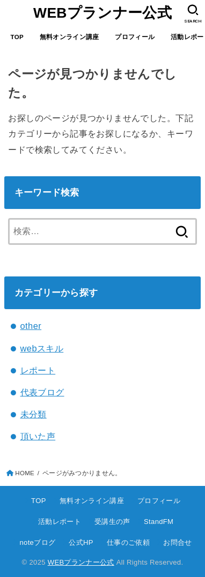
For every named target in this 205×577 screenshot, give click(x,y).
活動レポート (59, 522)
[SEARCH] (193, 14)
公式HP (81, 542)
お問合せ (177, 542)
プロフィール (135, 37)
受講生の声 (112, 522)
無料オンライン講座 (69, 37)
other (31, 326)
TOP (17, 37)
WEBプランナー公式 (102, 13)
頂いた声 (38, 436)
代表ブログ (42, 392)
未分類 (33, 414)
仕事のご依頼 (128, 542)
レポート (38, 370)
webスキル (42, 348)
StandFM (158, 522)
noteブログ (37, 542)
